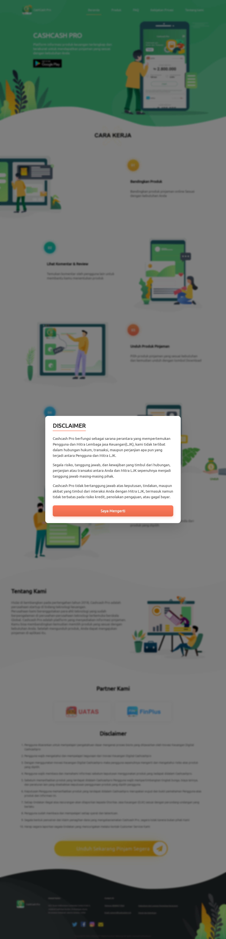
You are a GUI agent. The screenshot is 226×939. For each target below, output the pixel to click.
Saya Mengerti (113, 511)
